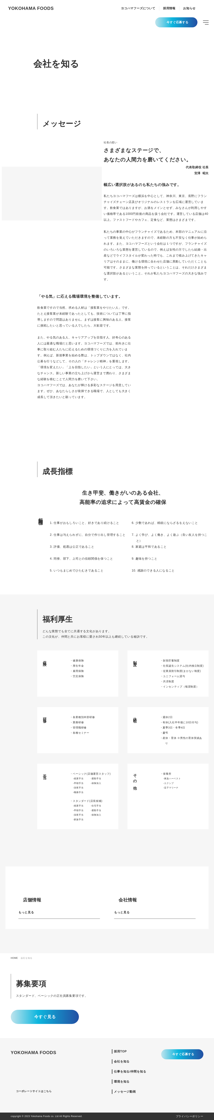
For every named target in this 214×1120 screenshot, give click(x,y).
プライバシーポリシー (189, 1116)
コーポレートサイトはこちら (35, 1091)
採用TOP (120, 1051)
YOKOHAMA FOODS (31, 8)
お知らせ (189, 8)
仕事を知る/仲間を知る (130, 1071)
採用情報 (169, 8)
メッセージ (12, 50)
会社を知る (122, 1061)
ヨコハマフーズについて (138, 8)
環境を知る (122, 1081)
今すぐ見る (44, 1017)
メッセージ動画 (125, 1091)
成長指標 (10, 59)
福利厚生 (10, 67)
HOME (14, 958)
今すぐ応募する (177, 22)
